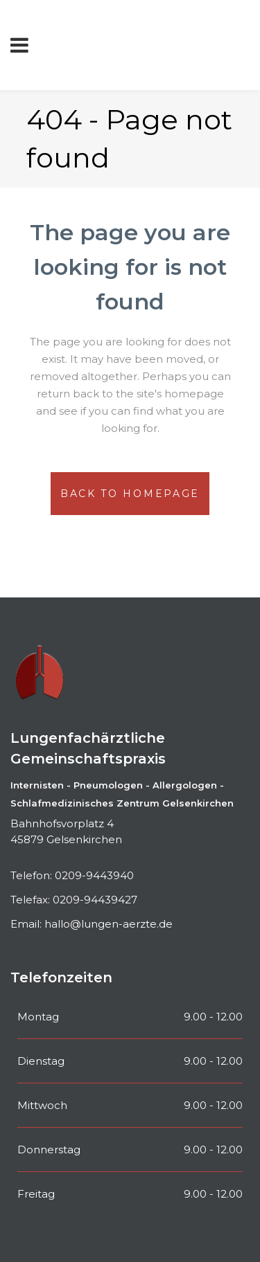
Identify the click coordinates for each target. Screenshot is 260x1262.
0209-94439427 (95, 899)
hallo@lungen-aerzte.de (108, 923)
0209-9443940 (94, 875)
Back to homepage (130, 493)
